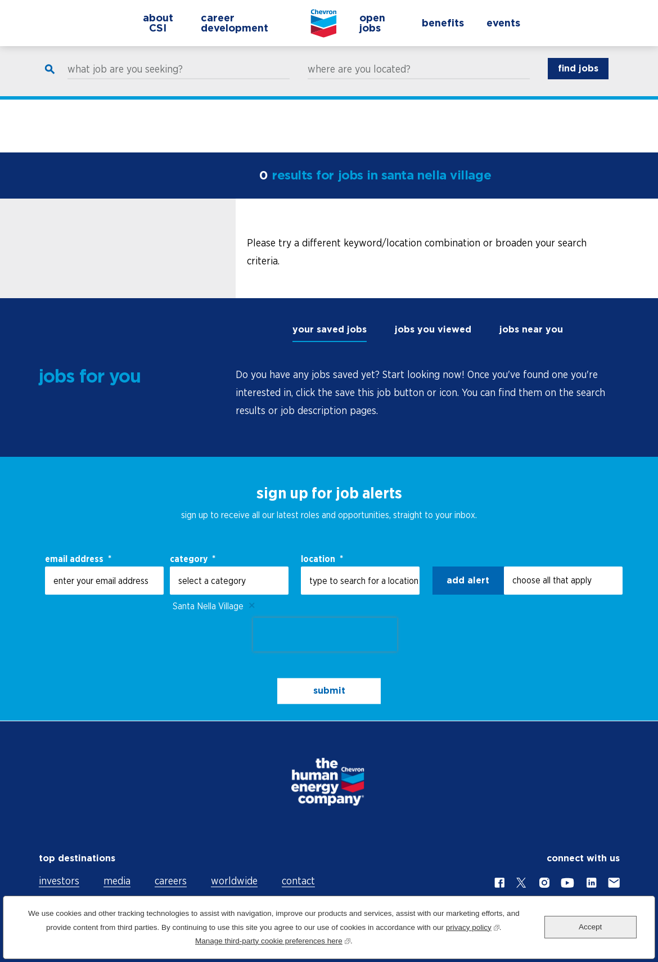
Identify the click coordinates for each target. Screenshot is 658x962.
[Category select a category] (229, 581)
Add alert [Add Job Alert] (468, 580)
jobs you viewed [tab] (433, 329)
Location (322, 559)
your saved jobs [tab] (329, 329)
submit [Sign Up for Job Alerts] (329, 691)
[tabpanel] (427, 393)
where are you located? (359, 80)
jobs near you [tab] (531, 329)
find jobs (578, 79)
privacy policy (472, 926)
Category (192, 559)
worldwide (234, 881)
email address (78, 559)
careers (171, 881)
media (116, 881)
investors (59, 881)
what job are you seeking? (125, 80)
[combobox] (360, 581)
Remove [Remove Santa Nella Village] (252, 606)
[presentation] (325, 634)
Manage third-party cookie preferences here (272, 939)
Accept (590, 927)
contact (298, 881)
